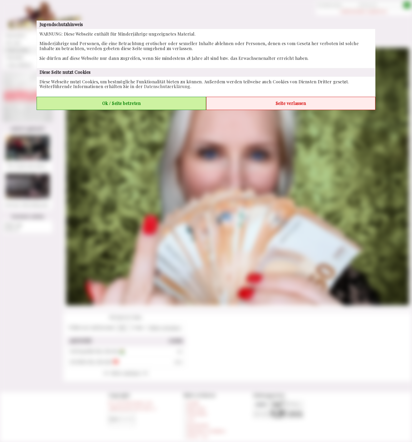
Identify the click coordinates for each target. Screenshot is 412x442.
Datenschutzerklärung (167, 86)
